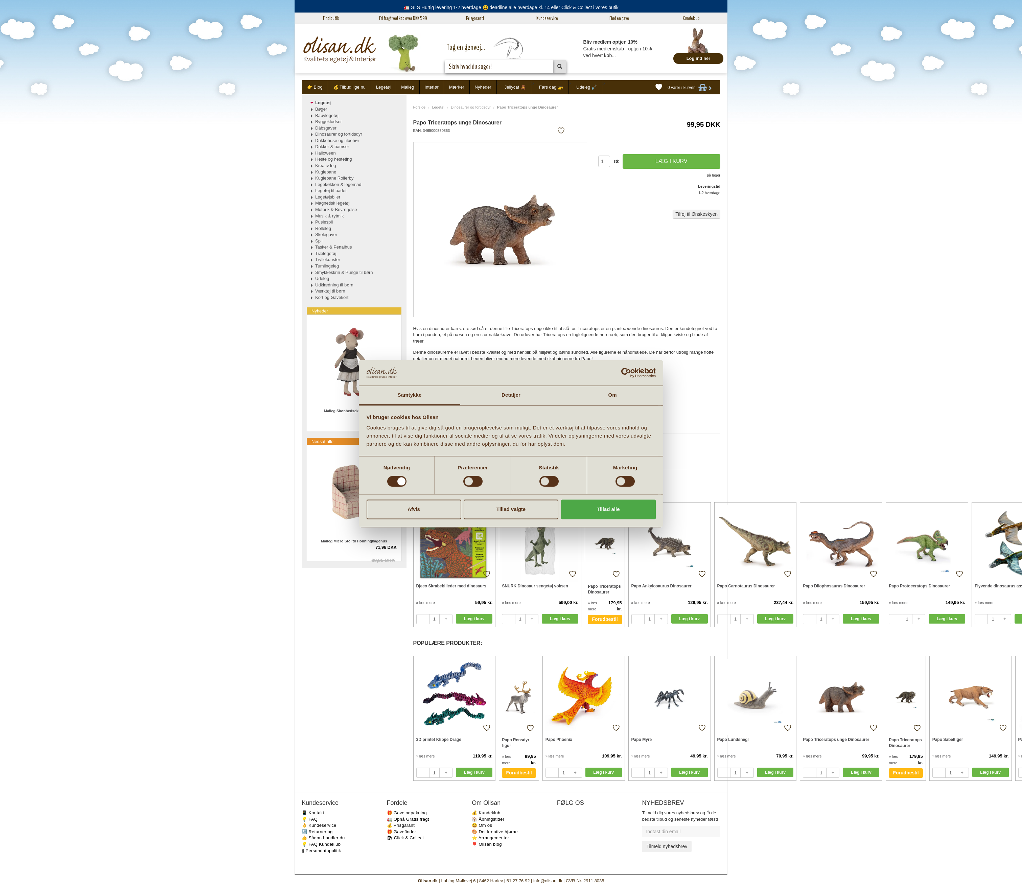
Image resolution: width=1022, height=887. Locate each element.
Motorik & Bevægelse (336, 209)
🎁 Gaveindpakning (407, 812)
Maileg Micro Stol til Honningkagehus (354, 541)
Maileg (407, 87)
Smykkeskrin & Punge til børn (344, 272)
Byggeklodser (328, 121)
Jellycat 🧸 (515, 87)
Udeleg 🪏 (586, 87)
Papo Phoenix (558, 739)
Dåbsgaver (325, 128)
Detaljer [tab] (511, 395)
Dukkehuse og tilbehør (337, 140)
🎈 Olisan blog (487, 844)
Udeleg (322, 278)
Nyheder (483, 87)
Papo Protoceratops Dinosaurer (919, 586)
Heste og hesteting (333, 159)
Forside (419, 107)
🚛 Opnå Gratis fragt (408, 819)
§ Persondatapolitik (321, 850)
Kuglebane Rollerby (334, 178)
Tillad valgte (511, 509)
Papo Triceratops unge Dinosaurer (836, 739)
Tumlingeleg (327, 266)
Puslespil (324, 222)
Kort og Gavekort (331, 297)
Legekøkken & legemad (338, 184)
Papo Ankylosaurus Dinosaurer (661, 586)
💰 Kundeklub (486, 812)
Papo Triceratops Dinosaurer (604, 589)
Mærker (456, 87)
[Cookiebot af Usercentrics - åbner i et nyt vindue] (626, 373)
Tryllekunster (327, 259)
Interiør (432, 87)
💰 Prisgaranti (401, 825)
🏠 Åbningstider (488, 819)
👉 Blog (315, 87)
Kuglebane (325, 171)
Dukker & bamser (332, 146)
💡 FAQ (310, 819)
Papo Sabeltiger (947, 739)
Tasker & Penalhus (333, 247)
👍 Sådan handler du (323, 837)
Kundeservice (547, 18)
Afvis (414, 509)
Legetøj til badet (331, 190)
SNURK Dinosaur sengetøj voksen (535, 586)
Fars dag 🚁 (551, 87)
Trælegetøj (325, 253)
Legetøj (383, 87)
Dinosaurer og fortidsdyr (470, 107)
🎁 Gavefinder (401, 831)
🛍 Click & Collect (405, 837)
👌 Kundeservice (319, 825)
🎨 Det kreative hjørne (495, 831)
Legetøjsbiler (327, 197)
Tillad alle (608, 509)
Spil (319, 240)
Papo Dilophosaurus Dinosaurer (834, 586)
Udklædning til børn (334, 284)
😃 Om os (482, 825)
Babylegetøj (327, 115)
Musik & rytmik (329, 215)
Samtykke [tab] (410, 395)
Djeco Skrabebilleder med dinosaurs (451, 586)
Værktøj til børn (330, 291)
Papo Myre (641, 739)
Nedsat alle (322, 441)
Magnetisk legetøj (332, 203)
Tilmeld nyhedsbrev (666, 846)
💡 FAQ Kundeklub (321, 844)
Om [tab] (612, 395)
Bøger (321, 109)
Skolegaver (326, 234)
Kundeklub (691, 18)
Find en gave (619, 18)
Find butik (331, 18)
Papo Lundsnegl (733, 739)
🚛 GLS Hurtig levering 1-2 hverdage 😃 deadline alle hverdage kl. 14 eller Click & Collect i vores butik (511, 7)
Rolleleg (323, 228)
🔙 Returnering (317, 831)
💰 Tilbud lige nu (349, 87)
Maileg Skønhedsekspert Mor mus (354, 411)
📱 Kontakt (313, 812)
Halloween (325, 153)
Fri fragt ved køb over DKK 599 (403, 18)
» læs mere (425, 603)
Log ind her (699, 58)
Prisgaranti (475, 18)
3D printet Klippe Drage (438, 739)
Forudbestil (605, 619)
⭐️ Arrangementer (490, 837)
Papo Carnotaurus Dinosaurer (746, 586)
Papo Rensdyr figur (515, 743)
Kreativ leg (325, 165)
